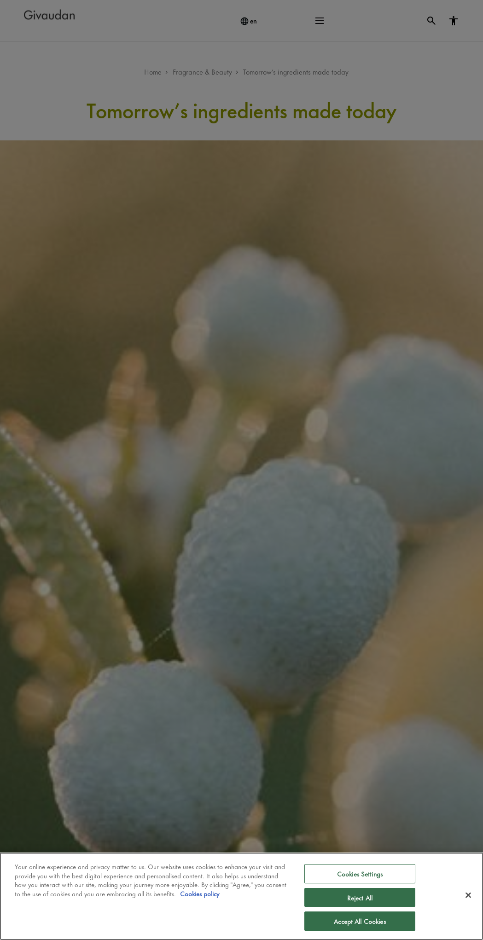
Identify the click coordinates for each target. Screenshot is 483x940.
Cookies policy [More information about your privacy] (199, 893)
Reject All (359, 897)
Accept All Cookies (359, 921)
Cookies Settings (360, 873)
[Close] (468, 895)
